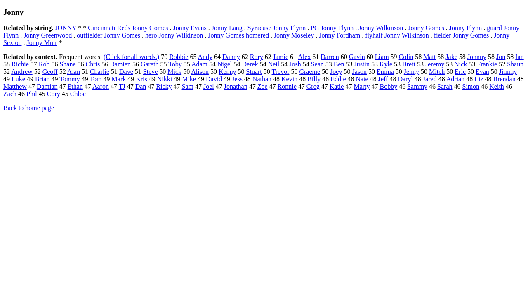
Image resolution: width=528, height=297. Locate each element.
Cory (53, 93)
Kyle (386, 64)
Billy (314, 78)
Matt (429, 56)
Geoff (50, 71)
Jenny (411, 71)
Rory (256, 56)
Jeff (383, 78)
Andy (205, 56)
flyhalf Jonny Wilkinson (397, 35)
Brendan (504, 78)
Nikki (164, 78)
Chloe (78, 93)
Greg (313, 86)
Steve (150, 71)
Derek (250, 64)
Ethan (75, 86)
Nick (460, 64)
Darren (330, 56)
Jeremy (434, 64)
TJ (122, 86)
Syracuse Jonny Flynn (277, 27)
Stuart (254, 71)
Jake (451, 56)
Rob (44, 64)
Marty (362, 86)
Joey (336, 71)
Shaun (515, 64)
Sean (317, 64)
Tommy (69, 78)
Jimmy (508, 71)
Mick (174, 71)
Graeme (309, 71)
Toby (175, 64)
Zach (9, 93)
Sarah (444, 86)
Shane (67, 64)
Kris (141, 78)
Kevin (289, 78)
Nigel (224, 64)
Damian (47, 86)
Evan (482, 71)
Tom (95, 78)
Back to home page (28, 107)
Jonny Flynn (465, 27)
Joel (208, 86)
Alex (304, 56)
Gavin (357, 56)
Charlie (99, 71)
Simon (471, 86)
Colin (406, 56)
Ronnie (287, 86)
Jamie (280, 56)
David (214, 78)
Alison (200, 71)
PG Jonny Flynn (332, 27)
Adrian (455, 78)
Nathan (261, 78)
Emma (385, 71)
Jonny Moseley (294, 35)
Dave (126, 71)
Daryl (405, 78)
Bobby (389, 86)
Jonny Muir (41, 42)
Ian (519, 56)
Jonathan (236, 86)
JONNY (65, 27)
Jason (359, 71)
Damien (120, 64)
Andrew (22, 71)
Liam (382, 56)
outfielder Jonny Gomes (108, 35)
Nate (362, 78)
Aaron (100, 86)
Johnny (476, 56)
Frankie (487, 64)
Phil (31, 93)
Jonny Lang (227, 27)
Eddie (338, 78)
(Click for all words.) (131, 56)
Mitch (437, 71)
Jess (237, 78)
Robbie (178, 56)
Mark (119, 78)
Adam (199, 64)
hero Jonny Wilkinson (174, 35)
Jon (500, 56)
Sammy (417, 86)
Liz (478, 78)
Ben (339, 64)
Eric (460, 71)
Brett (408, 64)
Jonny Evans (189, 27)
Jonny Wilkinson (380, 27)
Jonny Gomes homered (238, 35)
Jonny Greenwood (48, 35)
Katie (337, 86)
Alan (73, 71)
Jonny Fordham (339, 35)
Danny (231, 56)
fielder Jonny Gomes (461, 35)
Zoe (262, 86)
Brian (42, 78)
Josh (295, 64)
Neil (274, 64)
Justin (362, 64)
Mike (189, 78)
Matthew (15, 86)
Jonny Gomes (426, 27)
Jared (430, 78)
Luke (18, 78)
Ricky (164, 86)
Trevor (281, 71)
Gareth (150, 64)
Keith (496, 86)
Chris (93, 64)
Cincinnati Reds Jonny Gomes (128, 27)
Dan (140, 86)
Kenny (227, 71)
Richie (20, 64)
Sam (187, 86)
